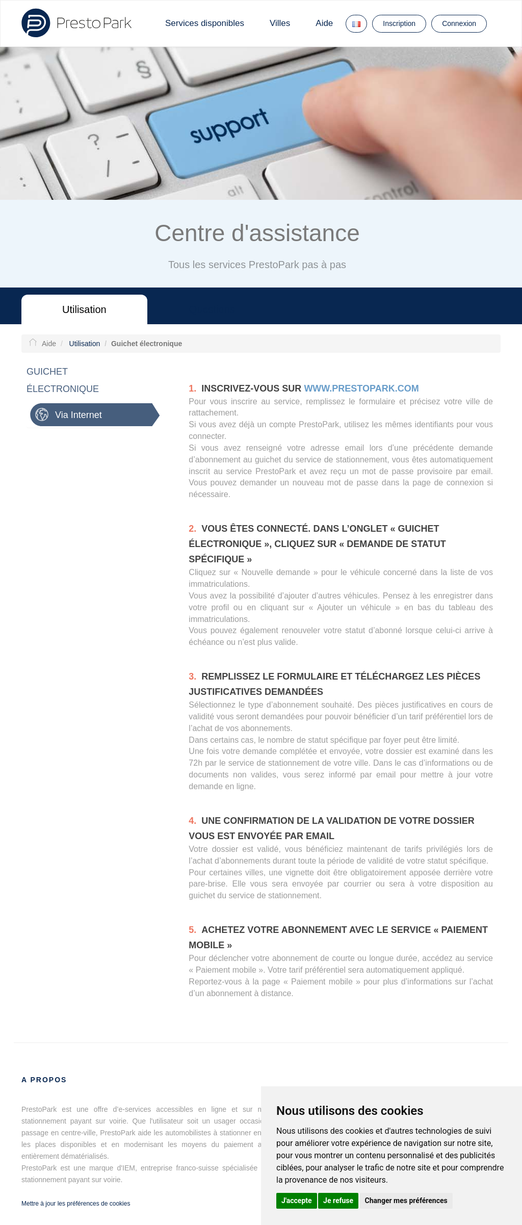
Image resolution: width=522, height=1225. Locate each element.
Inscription (399, 23)
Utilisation (84, 309)
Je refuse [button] (338, 1200)
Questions (212, 309)
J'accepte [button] (296, 1200)
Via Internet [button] (76, 415)
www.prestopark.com (361, 390)
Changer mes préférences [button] (406, 1200)
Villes (280, 23)
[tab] (92, 414)
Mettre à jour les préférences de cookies (75, 1203)
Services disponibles (204, 23)
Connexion (459, 23)
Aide (324, 23)
